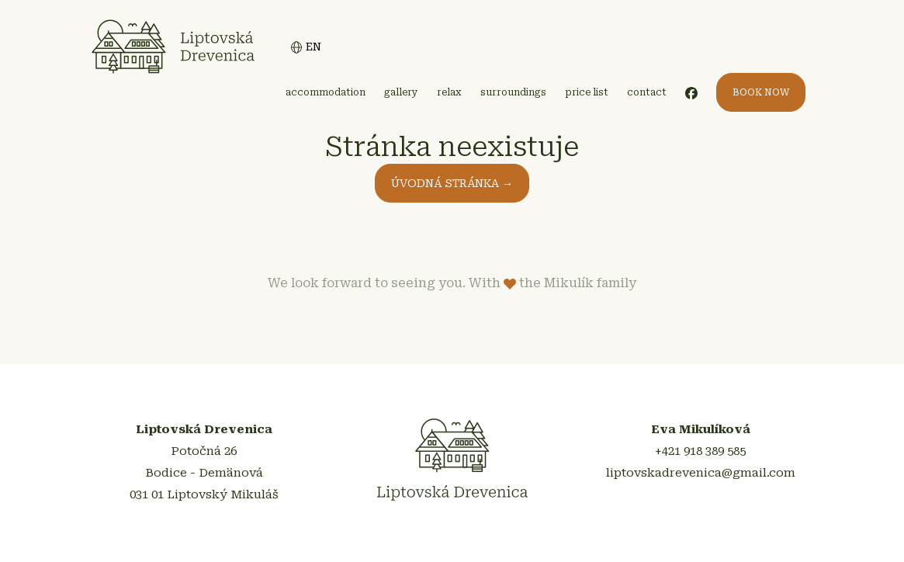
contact (647, 92)
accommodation (325, 92)
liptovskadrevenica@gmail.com (700, 473)
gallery (401, 92)
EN (305, 47)
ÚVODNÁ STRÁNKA (452, 183)
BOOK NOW (761, 92)
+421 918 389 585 (700, 452)
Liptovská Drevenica (173, 46)
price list (586, 92)
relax (449, 92)
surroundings (513, 92)
